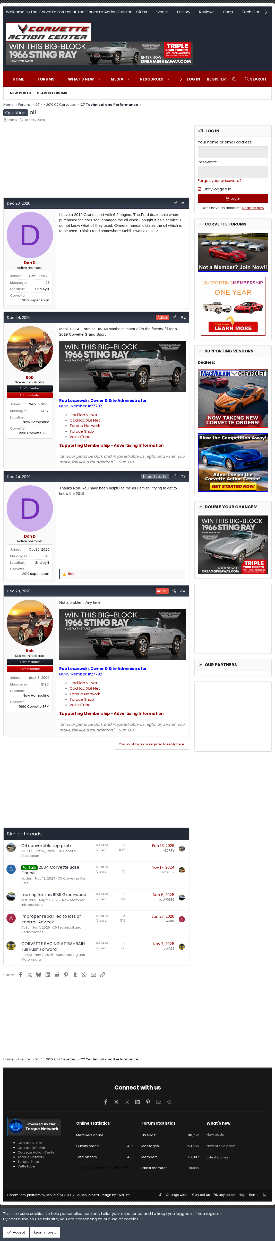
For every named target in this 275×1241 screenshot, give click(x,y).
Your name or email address (225, 142)
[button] (99, 79)
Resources (152, 79)
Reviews (206, 11)
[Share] (175, 203)
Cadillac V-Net (84, 414)
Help (242, 1194)
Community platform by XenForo (53, 1195)
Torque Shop (82, 431)
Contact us (201, 1194)
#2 (183, 317)
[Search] (255, 79)
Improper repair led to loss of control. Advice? (51, 919)
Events (162, 11)
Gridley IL (42, 289)
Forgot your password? (220, 179)
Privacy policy (224, 1194)
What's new (81, 79)
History (183, 11)
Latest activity (218, 1150)
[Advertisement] (96, 161)
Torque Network (85, 425)
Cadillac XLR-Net (31, 1147)
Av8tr (25, 927)
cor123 (26, 954)
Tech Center (254, 11)
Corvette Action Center (37, 1152)
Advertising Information (139, 445)
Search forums (52, 93)
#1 (183, 203)
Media (117, 79)
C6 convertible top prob (46, 846)
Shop (228, 11)
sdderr (27, 878)
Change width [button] (177, 1194)
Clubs (141, 11)
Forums (46, 79)
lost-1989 (28, 900)
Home (18, 79)
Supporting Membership (84, 445)
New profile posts (221, 1141)
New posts (20, 93)
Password (207, 161)
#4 (183, 590)
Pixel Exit (123, 1195)
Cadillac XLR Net (85, 420)
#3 (183, 476)
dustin (194, 1167)
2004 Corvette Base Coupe (50, 870)
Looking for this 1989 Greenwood (53, 895)
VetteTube (80, 436)
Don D (12, 119)
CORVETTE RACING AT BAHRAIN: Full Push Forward (53, 946)
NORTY (26, 851)
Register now (253, 209)
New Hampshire (36, 422)
